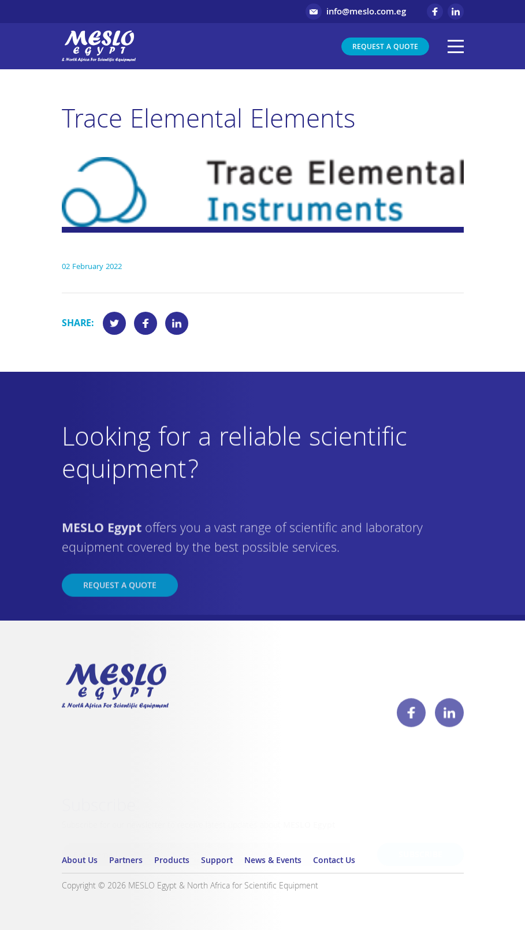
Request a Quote (385, 48)
